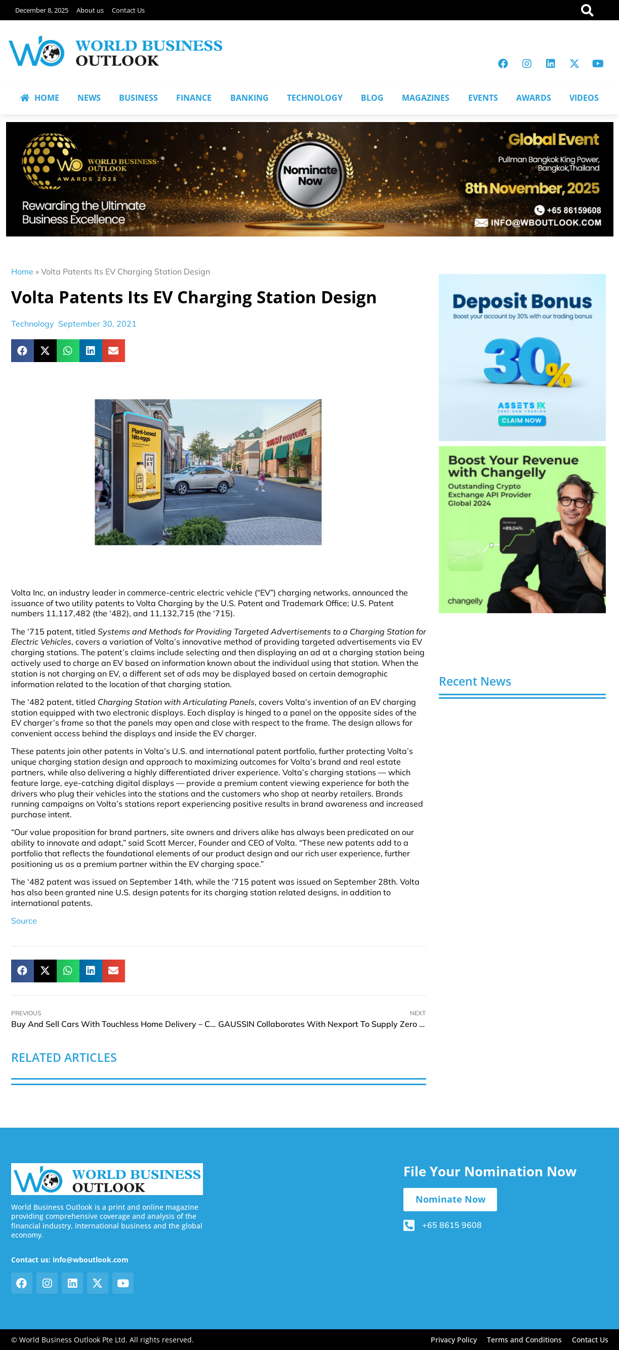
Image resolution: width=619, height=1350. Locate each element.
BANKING (249, 97)
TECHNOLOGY (315, 97)
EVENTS (483, 97)
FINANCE (194, 97)
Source (24, 921)
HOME (39, 97)
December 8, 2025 (41, 10)
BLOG (372, 97)
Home (22, 271)
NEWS (89, 97)
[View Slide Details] (522, 357)
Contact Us (128, 10)
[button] (22, 350)
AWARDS (533, 97)
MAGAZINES (425, 97)
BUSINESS (138, 97)
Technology (32, 324)
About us (90, 10)
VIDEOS (584, 97)
